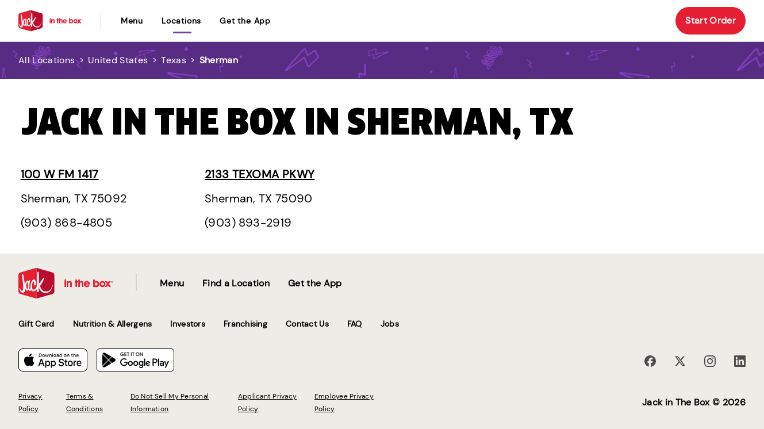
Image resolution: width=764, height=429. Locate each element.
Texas (173, 60)
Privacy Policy (30, 402)
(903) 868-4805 (67, 222)
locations (181, 21)
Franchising (245, 324)
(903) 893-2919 (248, 222)
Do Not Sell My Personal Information (169, 402)
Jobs (390, 324)
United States (118, 60)
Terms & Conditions (84, 402)
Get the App (245, 21)
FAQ (354, 324)
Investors (187, 324)
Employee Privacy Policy (344, 402)
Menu (132, 21)
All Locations (46, 60)
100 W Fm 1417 (60, 174)
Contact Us (307, 324)
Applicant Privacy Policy (267, 402)
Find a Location (236, 283)
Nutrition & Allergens (112, 324)
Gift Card (36, 324)
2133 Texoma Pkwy (259, 174)
